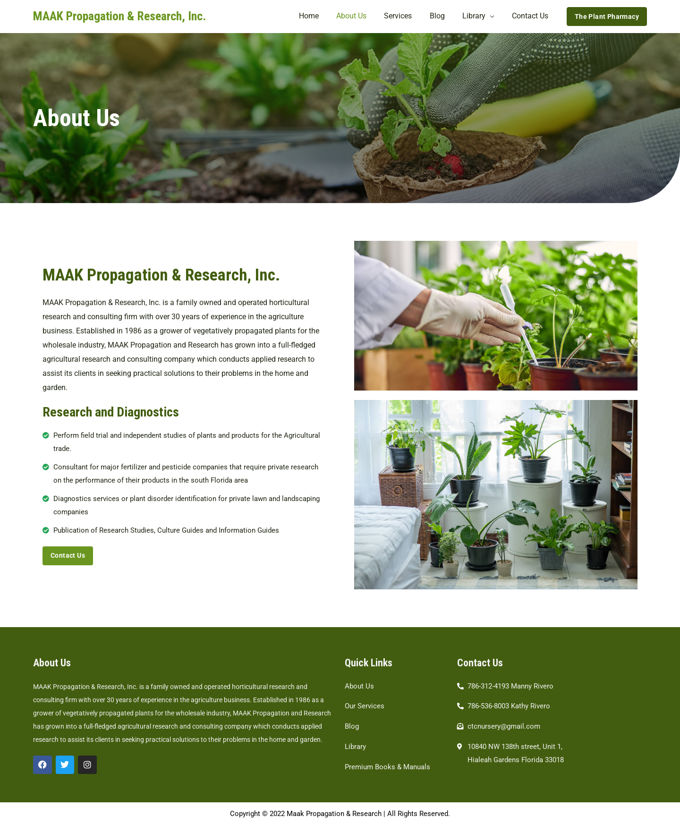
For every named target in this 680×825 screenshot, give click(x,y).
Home (322, 16)
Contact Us (531, 16)
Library (477, 16)
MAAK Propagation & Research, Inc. (119, 16)
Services (407, 16)
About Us (363, 16)
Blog (443, 16)
